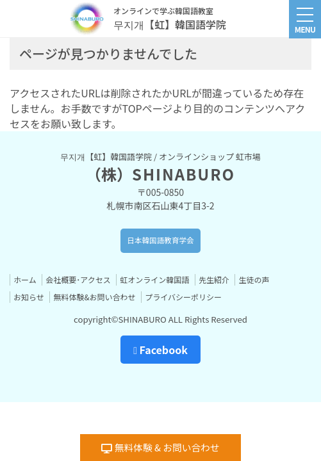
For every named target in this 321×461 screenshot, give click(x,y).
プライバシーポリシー (183, 296)
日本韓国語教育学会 (160, 240)
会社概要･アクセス (77, 279)
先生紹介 (214, 279)
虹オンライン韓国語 (154, 279)
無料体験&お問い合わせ (94, 296)
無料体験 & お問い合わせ (160, 447)
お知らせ (28, 296)
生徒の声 (253, 279)
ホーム (25, 279)
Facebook (160, 349)
